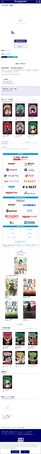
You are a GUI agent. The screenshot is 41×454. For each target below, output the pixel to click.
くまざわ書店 (11, 233)
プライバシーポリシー (5, 434)
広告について (16, 431)
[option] (7, 383)
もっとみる (19, 324)
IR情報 (7, 431)
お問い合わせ (28, 433)
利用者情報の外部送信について (29, 434)
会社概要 (3, 431)
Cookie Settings (15, 451)
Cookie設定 (20, 434)
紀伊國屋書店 (29, 229)
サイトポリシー (14, 434)
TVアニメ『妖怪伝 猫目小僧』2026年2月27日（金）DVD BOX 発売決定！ (15, 148)
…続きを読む (15, 71)
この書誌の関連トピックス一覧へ (30, 142)
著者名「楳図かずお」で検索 (31, 328)
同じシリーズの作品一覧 (32, 99)
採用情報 (11, 431)
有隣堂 (29, 237)
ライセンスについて (23, 431)
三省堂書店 (29, 233)
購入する (20, 46)
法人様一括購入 (4, 433)
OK (25, 451)
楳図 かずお (7, 50)
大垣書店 (11, 229)
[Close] (38, 444)
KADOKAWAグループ (12, 433)
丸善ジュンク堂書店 (11, 237)
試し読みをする (20, 41)
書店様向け (30, 431)
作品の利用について (21, 433)
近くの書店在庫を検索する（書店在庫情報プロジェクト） (20, 242)
